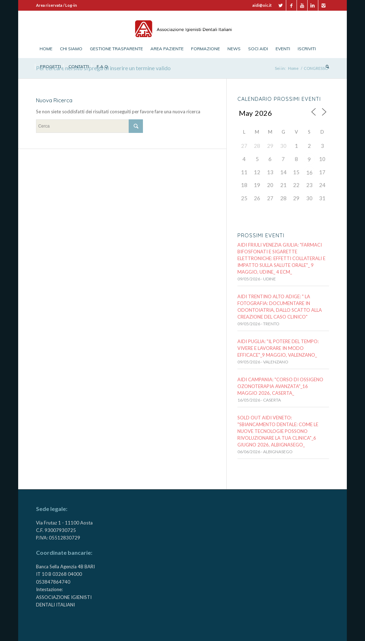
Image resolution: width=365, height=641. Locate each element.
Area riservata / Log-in (56, 5)
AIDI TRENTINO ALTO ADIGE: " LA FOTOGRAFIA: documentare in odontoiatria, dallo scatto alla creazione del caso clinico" (279, 307)
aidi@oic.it (262, 5)
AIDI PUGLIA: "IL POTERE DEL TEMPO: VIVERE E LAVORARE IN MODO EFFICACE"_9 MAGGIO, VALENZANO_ (278, 348)
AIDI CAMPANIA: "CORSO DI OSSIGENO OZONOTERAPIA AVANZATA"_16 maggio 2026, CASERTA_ (280, 386)
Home (293, 68)
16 (309, 172)
